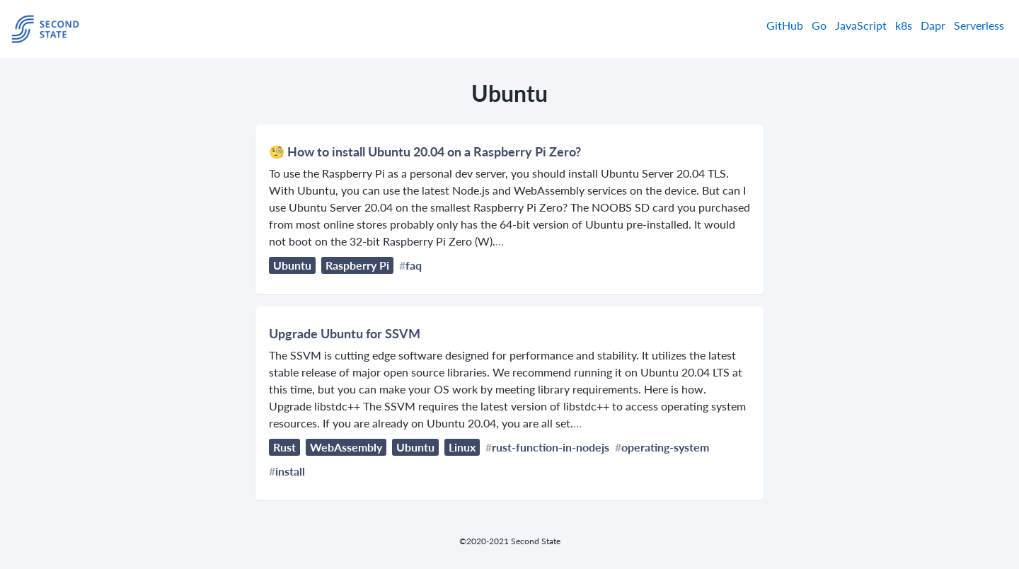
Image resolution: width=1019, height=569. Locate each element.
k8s (903, 25)
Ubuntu (292, 265)
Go (819, 25)
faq (413, 265)
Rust (284, 447)
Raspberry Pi (357, 265)
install (290, 471)
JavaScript (861, 25)
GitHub (784, 25)
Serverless (979, 25)
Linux (462, 447)
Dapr (933, 25)
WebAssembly (346, 447)
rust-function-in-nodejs (550, 447)
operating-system (665, 447)
